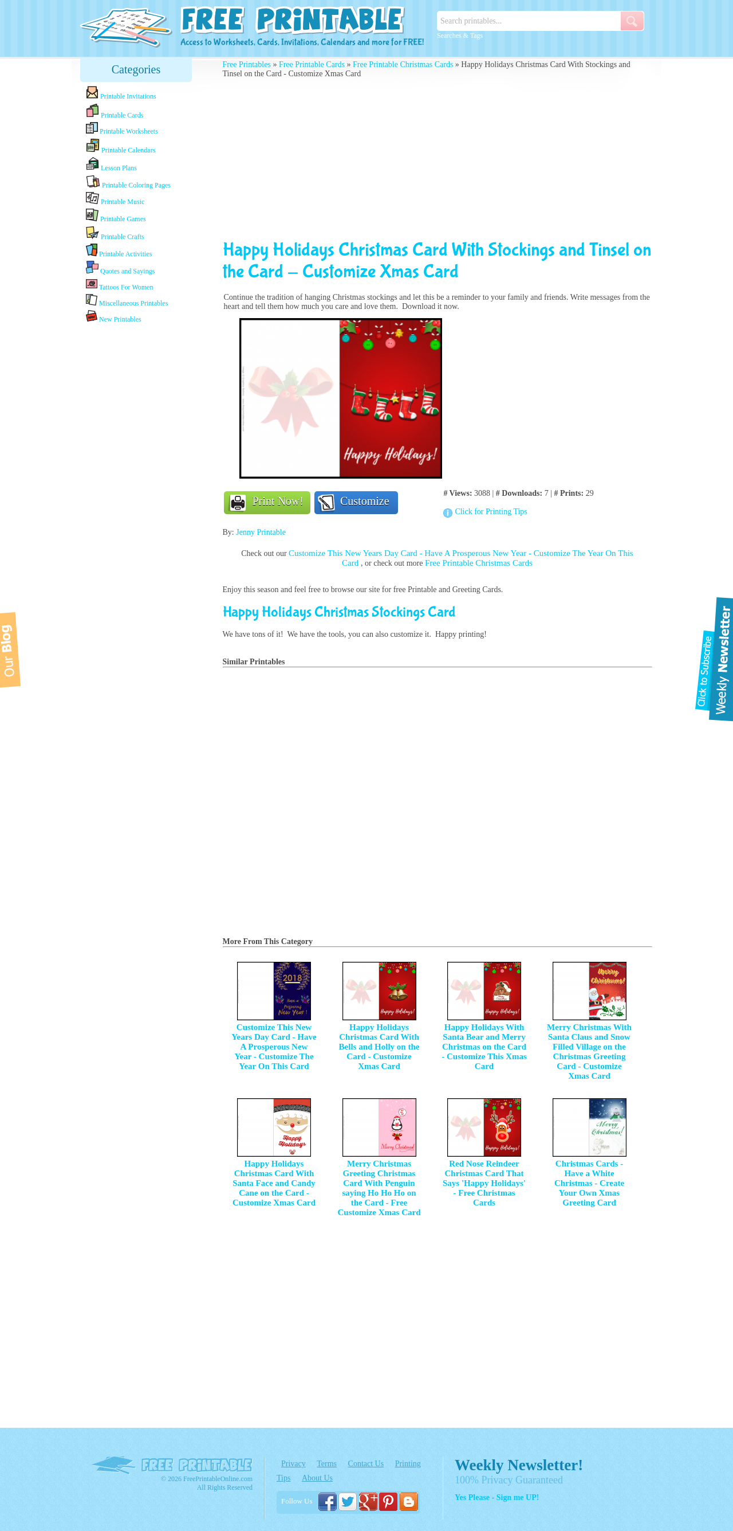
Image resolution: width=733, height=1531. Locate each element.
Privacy (293, 1463)
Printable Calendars (120, 146)
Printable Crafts (115, 233)
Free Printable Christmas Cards (403, 64)
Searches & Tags (460, 36)
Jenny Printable (261, 532)
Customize (364, 501)
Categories (136, 69)
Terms (327, 1463)
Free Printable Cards (312, 64)
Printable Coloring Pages (128, 182)
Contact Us (366, 1463)
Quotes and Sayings (120, 268)
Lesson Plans (111, 164)
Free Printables (247, 64)
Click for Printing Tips (491, 511)
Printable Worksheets (122, 128)
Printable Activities (119, 251)
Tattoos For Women (119, 284)
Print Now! (278, 501)
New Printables (113, 316)
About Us (317, 1478)
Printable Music (115, 199)
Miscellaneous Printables (127, 300)
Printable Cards (114, 111)
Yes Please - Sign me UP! (497, 1497)
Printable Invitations (121, 93)
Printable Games (116, 216)
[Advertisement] (136, 506)
